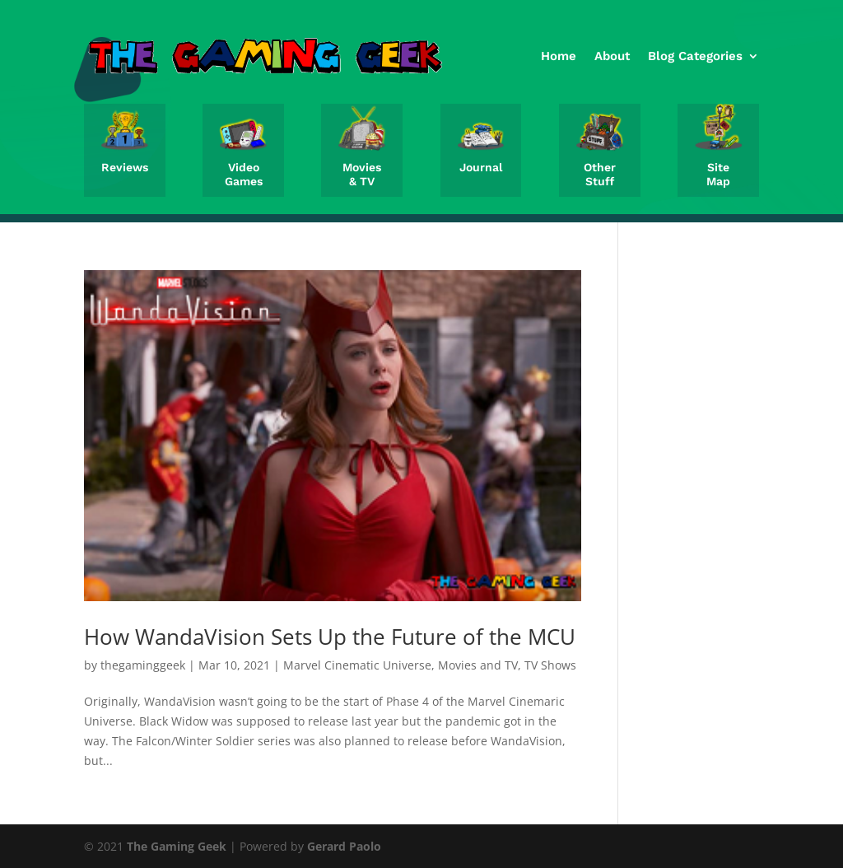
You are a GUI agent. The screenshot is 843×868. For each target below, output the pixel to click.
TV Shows (550, 665)
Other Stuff (600, 174)
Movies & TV (361, 174)
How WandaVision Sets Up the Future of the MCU (329, 636)
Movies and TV (478, 665)
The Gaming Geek (176, 846)
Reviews (124, 167)
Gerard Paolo (344, 846)
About (612, 56)
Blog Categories (695, 56)
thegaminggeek (142, 665)
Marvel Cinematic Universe (357, 665)
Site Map (718, 174)
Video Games (244, 174)
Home (558, 56)
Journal (480, 167)
